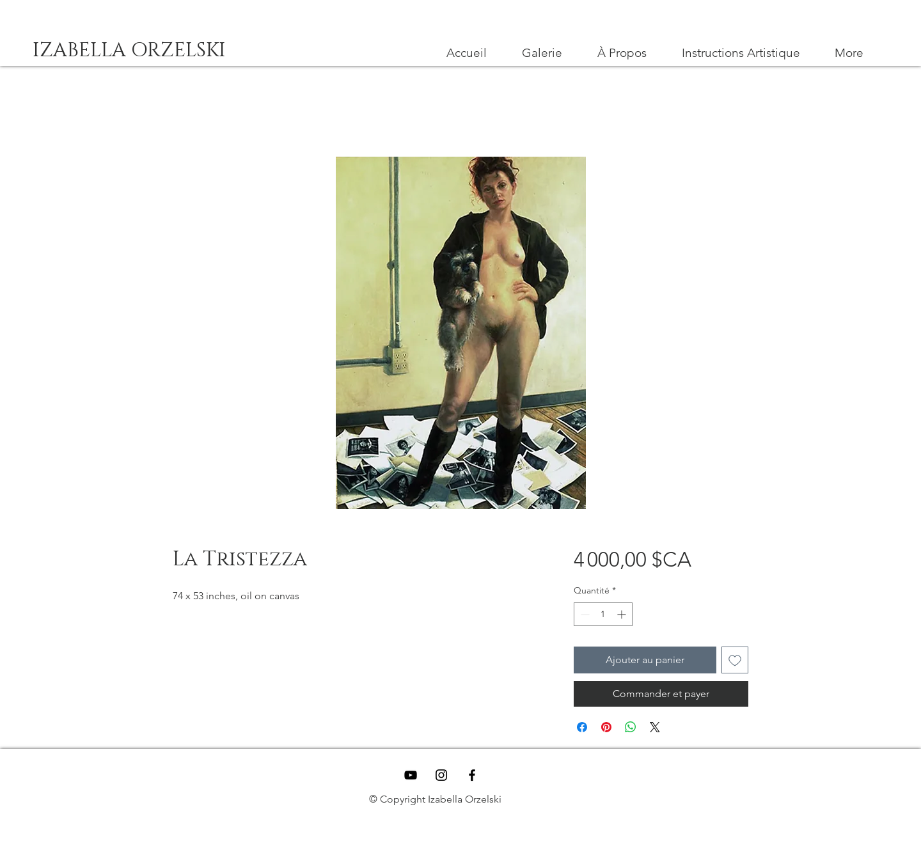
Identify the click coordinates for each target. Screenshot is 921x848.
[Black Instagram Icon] (441, 775)
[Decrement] (584, 614)
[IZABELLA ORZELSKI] (129, 51)
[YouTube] (410, 775)
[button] (740, 53)
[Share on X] (655, 727)
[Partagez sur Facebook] (582, 727)
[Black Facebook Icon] (472, 775)
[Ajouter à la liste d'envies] (734, 660)
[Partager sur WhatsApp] (630, 727)
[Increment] (623, 614)
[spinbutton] (603, 614)
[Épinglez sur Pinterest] (606, 727)
